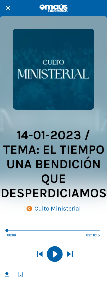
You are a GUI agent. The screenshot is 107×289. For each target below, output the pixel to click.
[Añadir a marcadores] (20, 274)
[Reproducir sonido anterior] (39, 255)
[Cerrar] (8, 8)
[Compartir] (7, 274)
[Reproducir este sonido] (54, 255)
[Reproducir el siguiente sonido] (70, 255)
